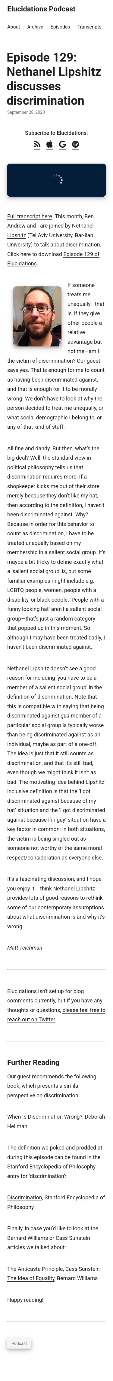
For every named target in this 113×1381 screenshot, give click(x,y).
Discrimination (24, 1197)
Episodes (60, 27)
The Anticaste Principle (35, 1269)
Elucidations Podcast (41, 9)
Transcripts (89, 27)
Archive (35, 27)
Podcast (19, 1343)
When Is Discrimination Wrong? (44, 1117)
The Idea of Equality (31, 1278)
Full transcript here (29, 216)
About (13, 27)
